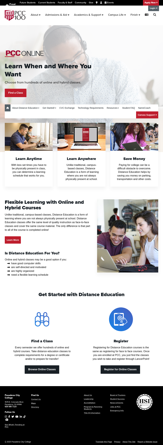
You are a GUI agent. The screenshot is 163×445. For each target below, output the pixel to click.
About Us (88, 395)
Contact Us (36, 399)
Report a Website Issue (147, 442)
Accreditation (89, 402)
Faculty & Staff (65, 2)
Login (153, 8)
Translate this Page (104, 442)
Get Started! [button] (49, 108)
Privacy (117, 442)
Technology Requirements (91, 108)
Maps (33, 403)
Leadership (88, 399)
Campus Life (117, 15)
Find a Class (15, 93)
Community (80, 2)
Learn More (13, 240)
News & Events (116, 402)
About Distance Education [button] (25, 108)
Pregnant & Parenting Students (93, 407)
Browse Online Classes (42, 369)
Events (109, 2)
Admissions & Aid (57, 15)
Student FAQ (128, 108)
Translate (26, 8)
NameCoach (144, 108)
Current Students (46, 2)
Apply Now (151, 2)
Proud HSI (10, 6)
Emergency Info (117, 410)
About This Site (129, 442)
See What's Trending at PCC (15, 425)
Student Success (117, 399)
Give (91, 2)
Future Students (28, 2)
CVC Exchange (67, 108)
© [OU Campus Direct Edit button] (5, 442)
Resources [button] (113, 108)
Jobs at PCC (115, 406)
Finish (135, 15)
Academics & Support (88, 15)
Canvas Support (147, 115)
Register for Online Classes (120, 369)
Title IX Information (92, 413)
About (35, 15)
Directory (35, 407)
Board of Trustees (117, 395)
